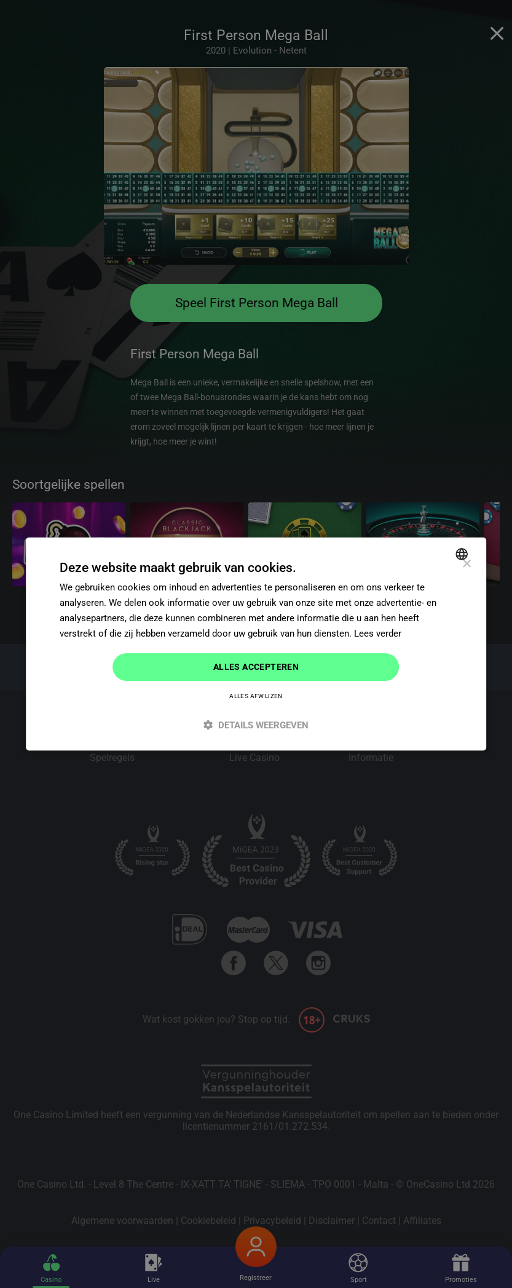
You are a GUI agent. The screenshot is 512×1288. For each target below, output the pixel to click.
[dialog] (256, 644)
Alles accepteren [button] (256, 667)
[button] (256, 725)
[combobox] (463, 554)
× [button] (466, 564)
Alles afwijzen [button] (256, 696)
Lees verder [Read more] (377, 633)
